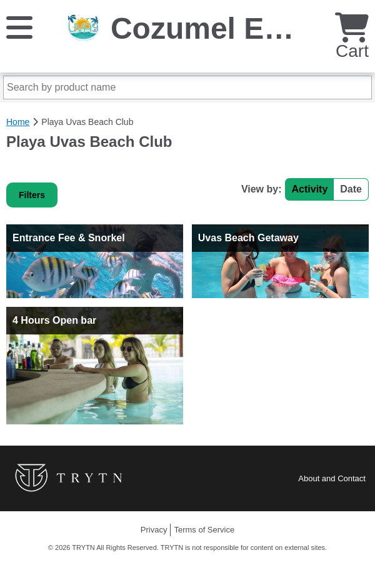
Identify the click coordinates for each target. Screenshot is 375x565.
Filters (32, 195)
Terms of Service (204, 529)
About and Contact (332, 478)
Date (351, 189)
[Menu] (19, 26)
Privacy (154, 529)
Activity (310, 189)
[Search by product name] (187, 87)
